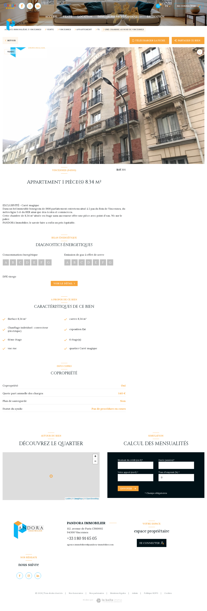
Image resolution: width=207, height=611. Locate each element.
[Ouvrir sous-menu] (142, 17)
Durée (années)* (166, 462)
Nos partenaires (96, 595)
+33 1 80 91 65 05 (82, 540)
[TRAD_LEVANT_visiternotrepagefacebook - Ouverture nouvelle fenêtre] (22, 6)
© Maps (77, 500)
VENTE (67, 16)
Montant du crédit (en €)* (130, 462)
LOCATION (84, 16)
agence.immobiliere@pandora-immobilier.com (90, 546)
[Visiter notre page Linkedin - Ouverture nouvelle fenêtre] (38, 6)
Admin (135, 595)
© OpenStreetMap (91, 500)
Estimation (155, 16)
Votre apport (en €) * (128, 474)
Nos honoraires (76, 595)
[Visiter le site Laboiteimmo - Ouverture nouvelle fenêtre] (109, 602)
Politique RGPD (151, 595)
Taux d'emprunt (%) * (169, 474)
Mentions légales (118, 595)
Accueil (51, 16)
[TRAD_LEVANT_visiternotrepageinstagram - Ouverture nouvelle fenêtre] (30, 6)
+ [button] (95, 458)
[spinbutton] (176, 479)
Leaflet (68, 500)
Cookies (168, 595)
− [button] (95, 463)
